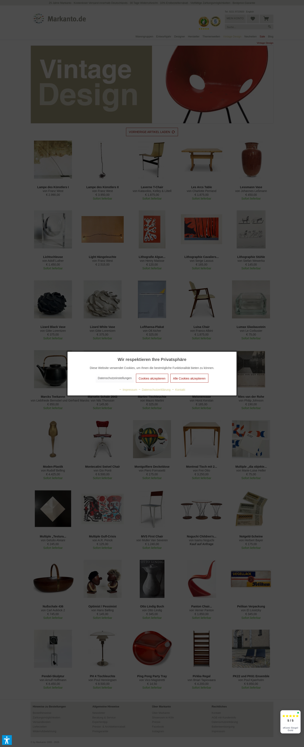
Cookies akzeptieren (152, 378)
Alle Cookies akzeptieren (189, 378)
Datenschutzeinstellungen (115, 378)
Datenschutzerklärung (154, 389)
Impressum (128, 389)
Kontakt (178, 389)
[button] (7, 740)
